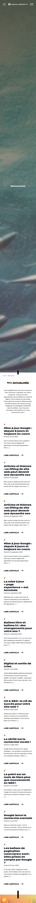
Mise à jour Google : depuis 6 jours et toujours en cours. (18, 546)
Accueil (4, 375)
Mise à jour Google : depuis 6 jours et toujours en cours (18, 431)
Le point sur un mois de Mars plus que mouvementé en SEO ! (17, 779)
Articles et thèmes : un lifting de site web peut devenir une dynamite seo (17, 470)
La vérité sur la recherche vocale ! (17, 740)
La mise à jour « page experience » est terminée (16, 586)
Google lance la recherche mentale (18, 817)
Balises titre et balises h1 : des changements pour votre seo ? (18, 627)
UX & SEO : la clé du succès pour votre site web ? (18, 704)
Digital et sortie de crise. (17, 665)
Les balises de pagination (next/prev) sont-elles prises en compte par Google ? (18, 855)
